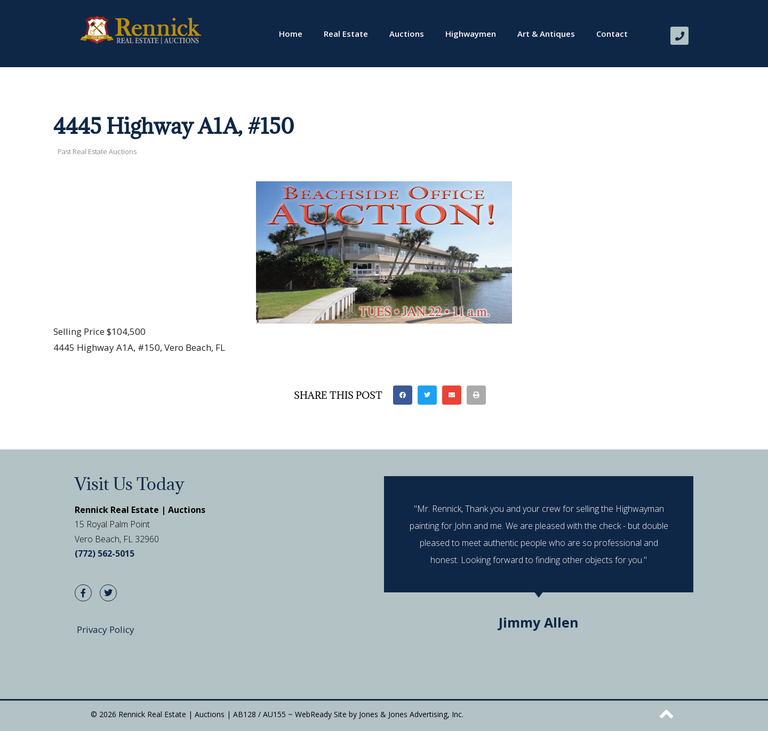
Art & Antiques (546, 33)
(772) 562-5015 (104, 553)
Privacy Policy (105, 629)
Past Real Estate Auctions (97, 151)
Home (290, 33)
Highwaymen (470, 33)
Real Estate (346, 33)
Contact (612, 33)
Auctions (406, 33)
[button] (402, 395)
